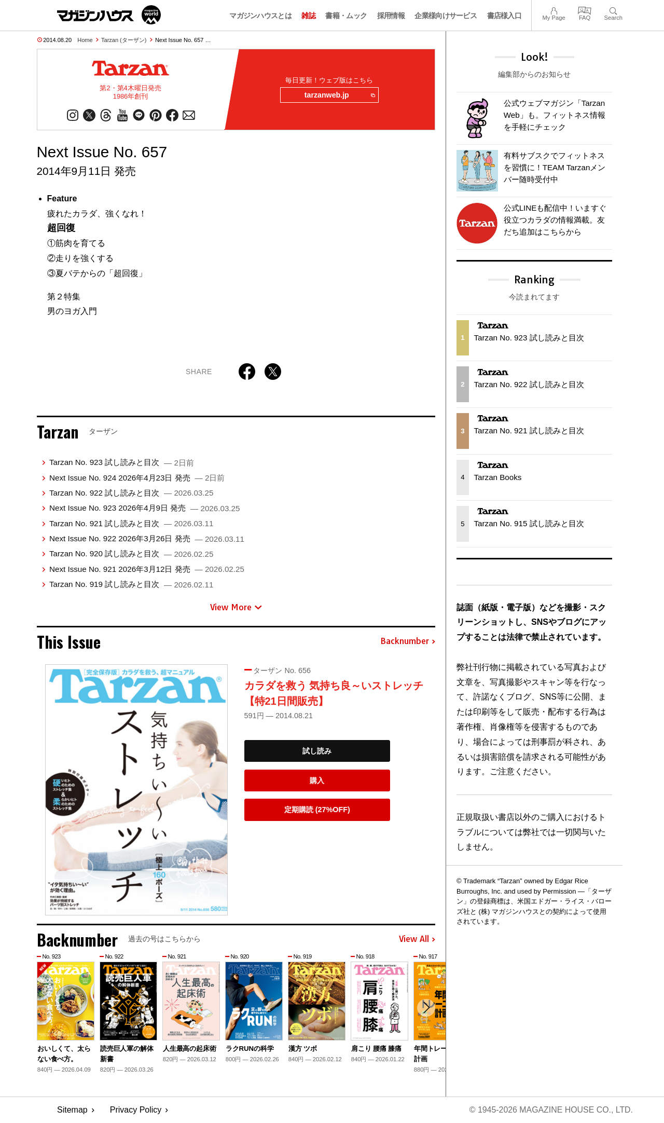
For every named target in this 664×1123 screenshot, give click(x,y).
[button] (426, 1008)
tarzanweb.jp (339, 95)
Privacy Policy (136, 1110)
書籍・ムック (346, 15)
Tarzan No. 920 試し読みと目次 (131, 554)
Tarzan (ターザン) (123, 40)
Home (84, 40)
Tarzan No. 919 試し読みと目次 (131, 584)
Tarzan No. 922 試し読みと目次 (131, 493)
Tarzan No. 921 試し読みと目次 (131, 523)
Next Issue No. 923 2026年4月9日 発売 (144, 508)
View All (417, 939)
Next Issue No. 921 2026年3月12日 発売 (146, 569)
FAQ (585, 9)
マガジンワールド (109, 14)
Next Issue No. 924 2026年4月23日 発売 (137, 477)
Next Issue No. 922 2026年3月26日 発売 (146, 539)
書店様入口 (504, 15)
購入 (317, 780)
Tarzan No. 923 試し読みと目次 (121, 462)
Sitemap (72, 1110)
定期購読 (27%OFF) (317, 810)
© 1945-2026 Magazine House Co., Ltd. (550, 1110)
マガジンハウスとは (260, 15)
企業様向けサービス (445, 15)
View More (236, 607)
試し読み (316, 751)
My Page (553, 9)
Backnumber (407, 642)
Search (613, 9)
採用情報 (391, 15)
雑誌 (308, 15)
